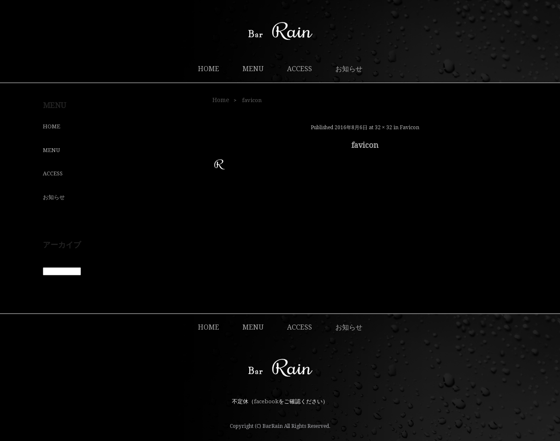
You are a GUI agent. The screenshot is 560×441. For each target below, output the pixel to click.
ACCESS (299, 69)
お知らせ (348, 69)
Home (220, 100)
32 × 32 (383, 127)
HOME (208, 69)
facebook (266, 401)
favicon (409, 127)
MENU (253, 69)
